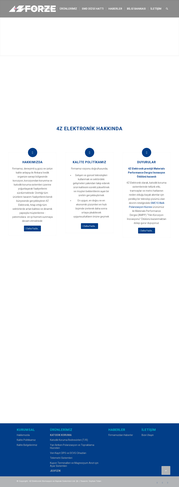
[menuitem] (15, 8)
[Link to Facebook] (157, 482)
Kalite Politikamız (26, 440)
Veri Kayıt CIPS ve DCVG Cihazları (68, 453)
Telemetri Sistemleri (61, 457)
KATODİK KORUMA (60, 435)
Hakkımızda (23, 435)
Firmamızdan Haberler (120, 435)
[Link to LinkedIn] (167, 482)
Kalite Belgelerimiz (27, 445)
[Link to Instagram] (162, 482)
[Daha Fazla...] (32, 228)
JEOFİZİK (55, 470)
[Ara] (167, 8)
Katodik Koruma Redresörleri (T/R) (69, 440)
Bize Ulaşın (148, 435)
